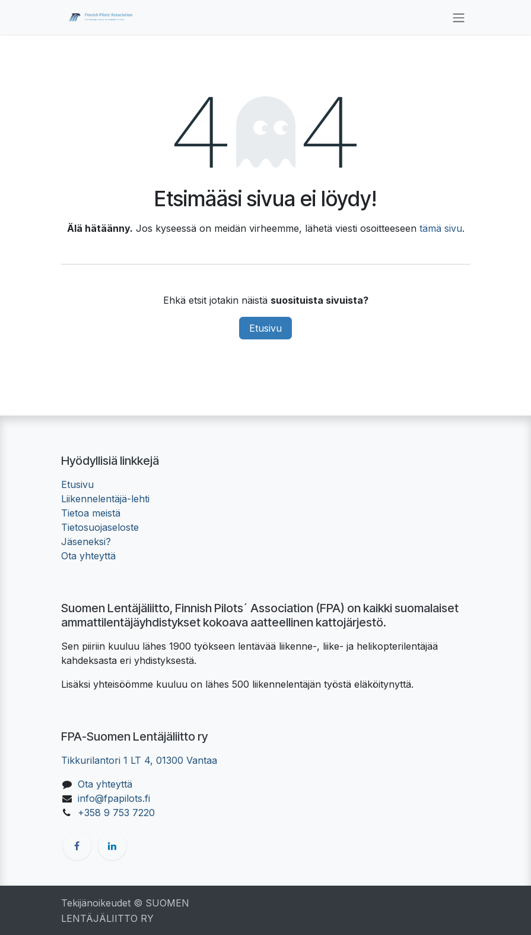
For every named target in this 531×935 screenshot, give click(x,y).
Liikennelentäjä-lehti (105, 499)
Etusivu (265, 328)
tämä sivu (440, 228)
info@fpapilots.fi (114, 798)
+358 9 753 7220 (116, 812)
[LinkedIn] (112, 846)
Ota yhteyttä (88, 556)
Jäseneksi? (86, 541)
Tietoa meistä (90, 513)
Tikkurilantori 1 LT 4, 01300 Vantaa (139, 760)
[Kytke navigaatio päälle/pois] (458, 17)
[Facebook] (77, 846)
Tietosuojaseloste (100, 527)
